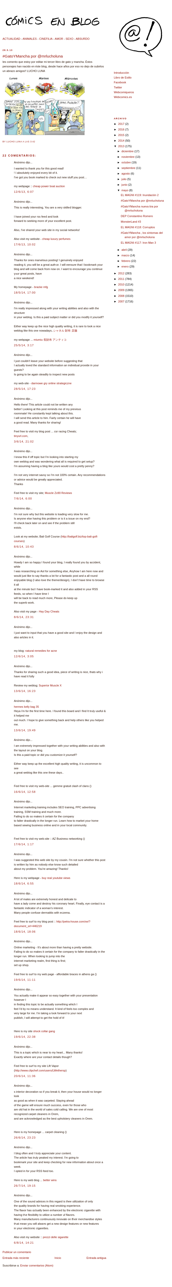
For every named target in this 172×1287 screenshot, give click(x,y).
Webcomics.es (123, 97)
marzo (125, 255)
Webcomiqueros (124, 92)
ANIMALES (30, 38)
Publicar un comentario (17, 1252)
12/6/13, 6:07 (24, 191)
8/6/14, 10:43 (24, 546)
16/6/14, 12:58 (25, 791)
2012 (121, 273)
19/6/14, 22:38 (25, 1036)
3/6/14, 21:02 (24, 441)
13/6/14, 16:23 (25, 691)
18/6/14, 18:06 (25, 931)
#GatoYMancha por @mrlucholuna (33, 56)
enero (125, 266)
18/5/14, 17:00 (25, 292)
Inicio (58, 1257)
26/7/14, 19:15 (25, 1185)
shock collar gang (44, 1031)
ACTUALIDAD (11, 38)
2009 (121, 290)
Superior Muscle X (50, 685)
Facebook (120, 82)
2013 (121, 146)
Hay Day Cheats (49, 611)
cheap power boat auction (49, 186)
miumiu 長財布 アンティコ (50, 339)
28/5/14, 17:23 (25, 388)
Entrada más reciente (16, 1257)
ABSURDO (83, 38)
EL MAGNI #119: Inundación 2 (140, 195)
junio (124, 184)
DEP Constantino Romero (137, 216)
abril (124, 249)
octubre (126, 162)
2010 (121, 284)
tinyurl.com (20, 435)
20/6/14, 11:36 (25, 1076)
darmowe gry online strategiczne (51, 383)
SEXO (69, 38)
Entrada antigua (96, 1257)
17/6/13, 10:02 (25, 244)
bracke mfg (41, 287)
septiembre (128, 167)
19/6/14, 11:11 (25, 979)
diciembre (127, 151)
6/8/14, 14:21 (24, 1242)
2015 (121, 135)
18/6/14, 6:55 (24, 883)
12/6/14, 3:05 (24, 656)
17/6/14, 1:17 (24, 844)
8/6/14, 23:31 (24, 617)
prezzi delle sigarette (55, 1237)
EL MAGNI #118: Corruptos (138, 227)
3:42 (32, 142)
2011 (121, 278)
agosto (126, 173)
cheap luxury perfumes (56, 238)
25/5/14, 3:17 (24, 345)
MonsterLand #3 (131, 221)
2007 (121, 301)
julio (124, 179)
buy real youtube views (56, 877)
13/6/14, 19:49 (25, 730)
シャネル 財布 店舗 (65, 330)
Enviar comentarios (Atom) (36, 1265)
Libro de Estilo (123, 77)
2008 (121, 295)
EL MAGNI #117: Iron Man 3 (138, 242)
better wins (49, 1180)
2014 (121, 140)
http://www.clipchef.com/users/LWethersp (40, 1070)
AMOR (59, 38)
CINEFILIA (45, 38)
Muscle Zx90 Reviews (58, 492)
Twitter (118, 87)
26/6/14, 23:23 (25, 1137)
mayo (125, 190)
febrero (126, 260)
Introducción (121, 72)
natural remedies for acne (41, 650)
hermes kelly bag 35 (26, 706)
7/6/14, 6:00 (23, 498)
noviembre (128, 156)
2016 (121, 129)
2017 (121, 123)
